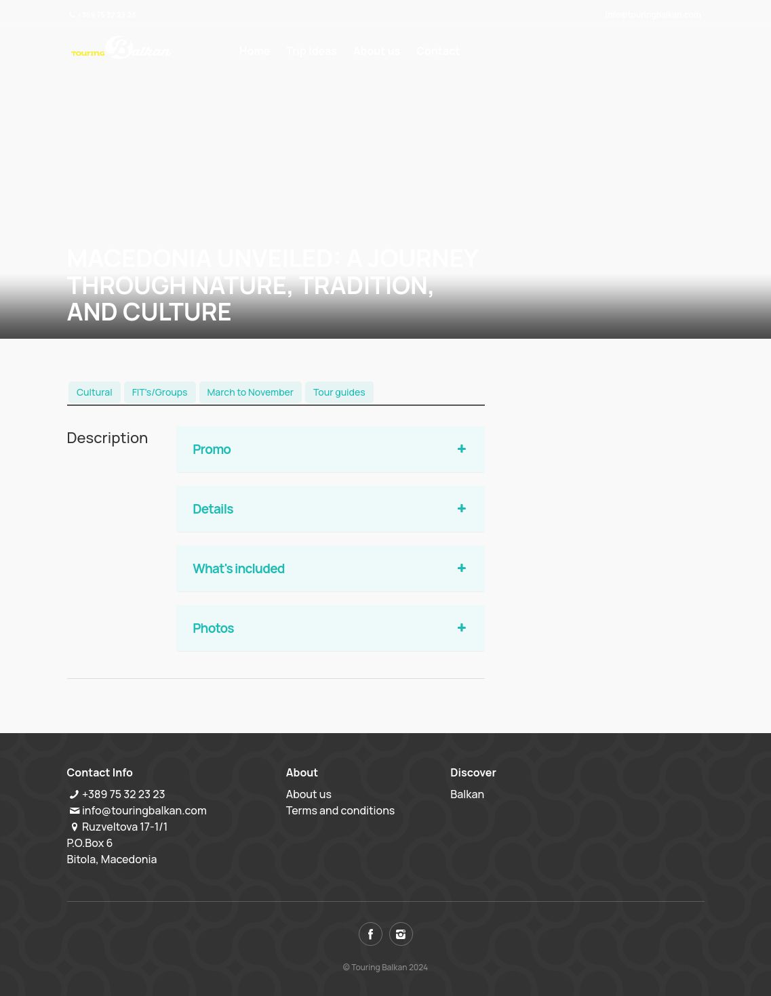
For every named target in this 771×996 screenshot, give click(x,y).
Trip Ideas (311, 50)
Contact (438, 50)
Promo (331, 449)
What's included (331, 568)
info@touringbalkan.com (653, 14)
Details (331, 509)
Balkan (467, 794)
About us (376, 50)
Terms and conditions (340, 810)
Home (254, 50)
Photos (331, 628)
